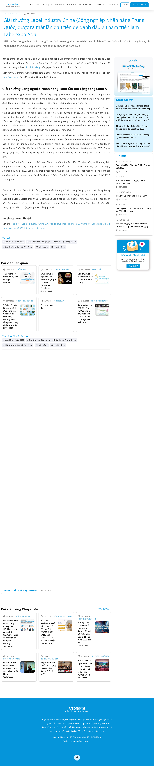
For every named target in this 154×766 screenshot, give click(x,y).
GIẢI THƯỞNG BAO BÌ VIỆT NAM (79, 5)
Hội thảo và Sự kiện (25, 616)
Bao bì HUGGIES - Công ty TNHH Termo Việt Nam (130, 182)
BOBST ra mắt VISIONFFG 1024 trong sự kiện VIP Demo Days (132, 136)
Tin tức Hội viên (62, 270)
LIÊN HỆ (125, 5)
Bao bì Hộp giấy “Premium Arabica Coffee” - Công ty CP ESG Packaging (132, 225)
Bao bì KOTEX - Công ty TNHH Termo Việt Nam (133, 166)
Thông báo (21, 270)
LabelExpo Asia (10, 77)
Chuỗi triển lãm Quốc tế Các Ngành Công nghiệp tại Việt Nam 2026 (132, 127)
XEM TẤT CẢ (104, 609)
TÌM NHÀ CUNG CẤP (139, 5)
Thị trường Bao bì (12, 13)
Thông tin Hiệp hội (24, 301)
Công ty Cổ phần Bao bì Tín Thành (131, 196)
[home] (12, 4)
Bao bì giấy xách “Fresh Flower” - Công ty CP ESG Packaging (133, 209)
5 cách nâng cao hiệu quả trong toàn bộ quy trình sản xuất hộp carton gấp (133, 107)
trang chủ (34, 5)
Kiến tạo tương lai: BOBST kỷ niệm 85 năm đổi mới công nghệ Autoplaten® (133, 145)
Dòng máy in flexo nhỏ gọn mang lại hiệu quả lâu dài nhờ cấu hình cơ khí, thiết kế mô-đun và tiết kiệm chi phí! (132, 117)
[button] (47, 4)
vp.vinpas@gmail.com (79, 741)
